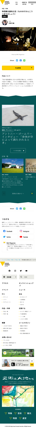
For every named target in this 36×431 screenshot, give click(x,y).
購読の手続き (24, 326)
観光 (29, 413)
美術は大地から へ (18, 193)
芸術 (20, 413)
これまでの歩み (7, 326)
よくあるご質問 (7, 345)
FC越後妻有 (23, 314)
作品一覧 (17, 259)
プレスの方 (6, 340)
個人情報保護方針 (25, 333)
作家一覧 (5, 314)
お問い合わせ (7, 337)
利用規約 (22, 331)
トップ (4, 259)
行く (3, 294)
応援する (22, 308)
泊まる (22, 304)
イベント (5, 290)
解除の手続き (24, 328)
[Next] (32, 193)
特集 (10, 413)
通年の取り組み (7, 328)
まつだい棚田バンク (25, 311)
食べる (22, 302)
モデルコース (6, 302)
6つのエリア (23, 297)
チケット (5, 297)
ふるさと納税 (24, 319)
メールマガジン (24, 323)
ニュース (22, 290)
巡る (20, 294)
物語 (15, 418)
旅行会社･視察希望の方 (9, 343)
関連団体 (5, 331)
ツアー (5, 299)
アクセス (5, 283)
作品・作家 (5, 8)
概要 (3, 323)
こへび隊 (22, 316)
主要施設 (22, 299)
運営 (24, 418)
